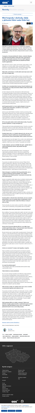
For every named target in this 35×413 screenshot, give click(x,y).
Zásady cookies (5, 396)
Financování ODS (6, 390)
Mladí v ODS (21, 371)
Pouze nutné (4, 410)
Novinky (5, 6)
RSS (19, 379)
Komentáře (4, 374)
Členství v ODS (21, 370)
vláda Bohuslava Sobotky (17, 334)
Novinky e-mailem (22, 377)
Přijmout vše (18, 410)
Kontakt (4, 380)
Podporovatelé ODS (22, 373)
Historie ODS (5, 389)
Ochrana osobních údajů (7, 394)
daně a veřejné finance (7, 336)
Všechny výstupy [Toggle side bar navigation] (17, 14)
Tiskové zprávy (5, 370)
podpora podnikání (15, 336)
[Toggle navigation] (31, 2)
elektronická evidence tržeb (25, 336)
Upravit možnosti (11, 410)
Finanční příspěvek (22, 374)
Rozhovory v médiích (6, 371)
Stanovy (4, 387)
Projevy (3, 373)
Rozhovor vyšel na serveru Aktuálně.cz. (10, 322)
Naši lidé (4, 384)
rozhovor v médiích (8, 334)
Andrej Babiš (25, 334)
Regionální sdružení (6, 386)
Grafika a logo (5, 391)
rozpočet (4, 337)
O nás (3, 383)
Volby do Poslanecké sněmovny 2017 (13, 337)
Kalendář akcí (5, 377)
